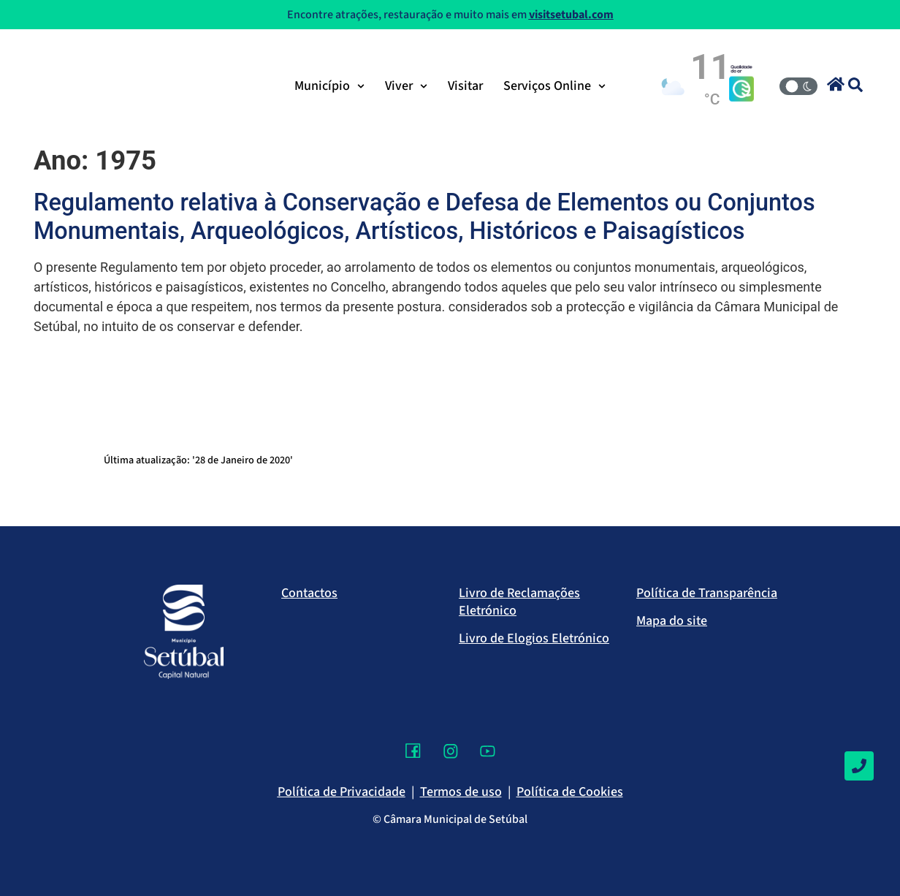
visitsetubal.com (571, 15)
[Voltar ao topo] (859, 841)
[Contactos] (859, 766)
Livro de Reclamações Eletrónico (519, 602)
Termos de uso (461, 792)
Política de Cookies (569, 792)
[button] (835, 84)
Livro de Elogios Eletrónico (534, 638)
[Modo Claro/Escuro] (798, 86)
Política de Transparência (706, 593)
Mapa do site (671, 621)
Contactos (309, 593)
